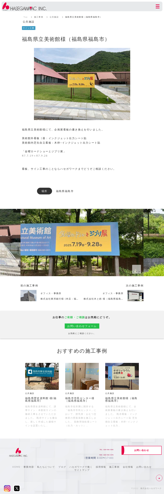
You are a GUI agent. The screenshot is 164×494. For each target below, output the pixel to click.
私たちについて (46, 466)
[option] (82, 242)
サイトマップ (82, 470)
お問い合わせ (144, 466)
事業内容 (29, 466)
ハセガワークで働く (81, 466)
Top (26, 17)
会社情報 (128, 466)
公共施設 (54, 17)
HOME (16, 466)
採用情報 (101, 466)
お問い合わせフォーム (82, 325)
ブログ (62, 466)
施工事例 (38, 17)
